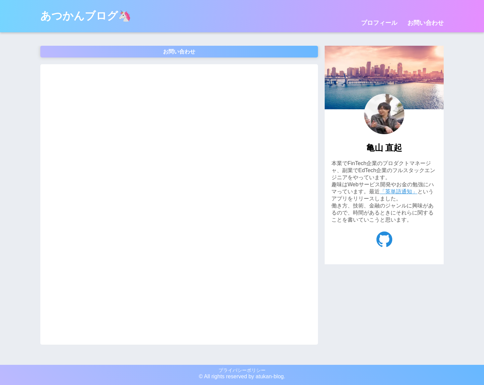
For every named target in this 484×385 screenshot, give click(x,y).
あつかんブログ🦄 (85, 16)
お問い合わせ (425, 23)
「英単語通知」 (398, 191)
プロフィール (379, 23)
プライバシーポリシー (242, 370)
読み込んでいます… (179, 203)
